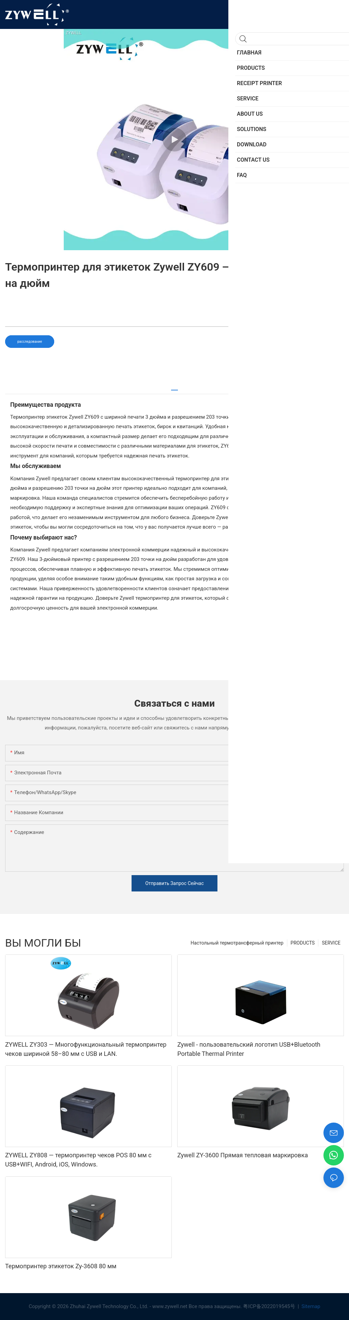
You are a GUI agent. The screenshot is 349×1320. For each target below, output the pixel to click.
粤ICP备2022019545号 (269, 1306)
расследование (29, 341)
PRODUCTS (303, 943)
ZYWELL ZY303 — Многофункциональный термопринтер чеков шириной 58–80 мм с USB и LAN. (85, 1049)
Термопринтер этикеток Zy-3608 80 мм (61, 1266)
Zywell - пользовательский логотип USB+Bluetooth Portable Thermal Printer (248, 1049)
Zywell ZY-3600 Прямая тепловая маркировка (242, 1155)
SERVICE (331, 943)
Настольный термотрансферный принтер (237, 943)
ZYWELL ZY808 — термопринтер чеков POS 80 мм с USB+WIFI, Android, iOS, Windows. (78, 1160)
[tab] (174, 387)
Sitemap (310, 1306)
